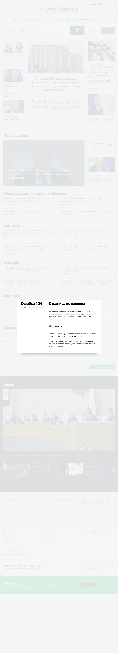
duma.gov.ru (77, 344)
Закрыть (94, 4)
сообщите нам (88, 314)
